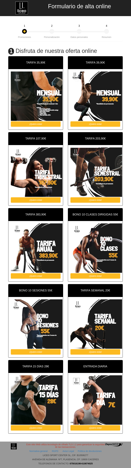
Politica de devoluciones (90, 451)
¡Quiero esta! (35, 124)
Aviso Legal (68, 451)
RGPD (55, 451)
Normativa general (38, 451)
